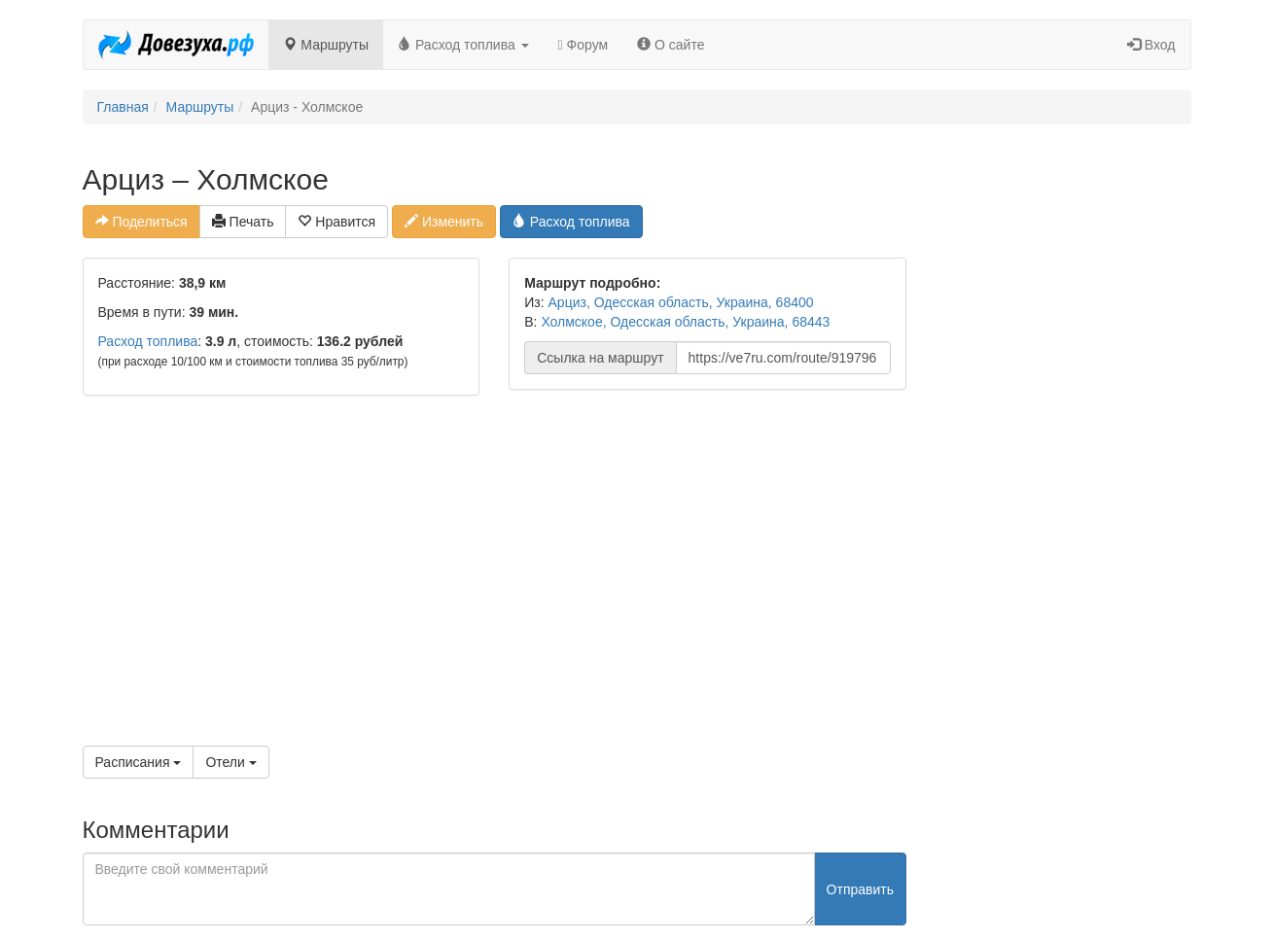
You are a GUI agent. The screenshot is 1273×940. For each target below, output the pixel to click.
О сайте (670, 44)
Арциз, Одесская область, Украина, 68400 (681, 302)
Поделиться (141, 221)
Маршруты (326, 44)
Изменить (444, 221)
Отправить (860, 889)
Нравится (336, 221)
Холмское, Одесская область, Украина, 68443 (685, 322)
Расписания (138, 762)
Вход (1151, 44)
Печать (243, 221)
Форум (583, 44)
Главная (123, 107)
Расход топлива (463, 44)
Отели (230, 762)
